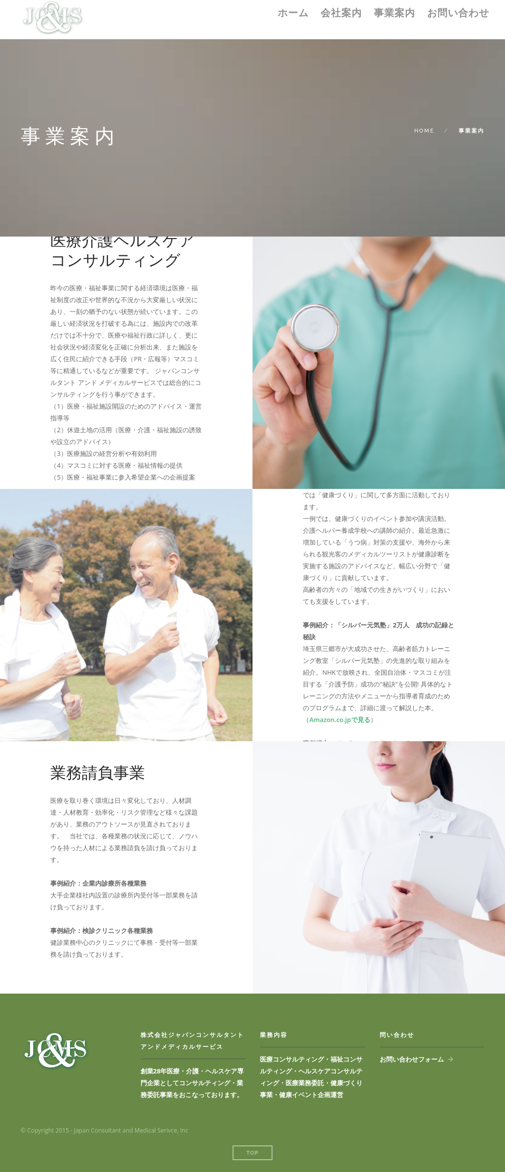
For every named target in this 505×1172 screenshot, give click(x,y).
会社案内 (341, 13)
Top (253, 1153)
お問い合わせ (458, 13)
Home (424, 131)
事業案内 (394, 13)
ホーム (293, 13)
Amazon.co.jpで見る (339, 719)
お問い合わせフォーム (412, 1059)
